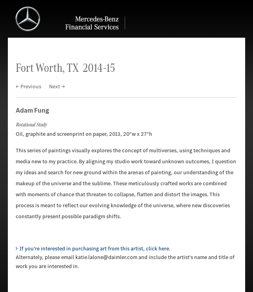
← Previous (28, 86)
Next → (57, 86)
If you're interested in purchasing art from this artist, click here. (95, 248)
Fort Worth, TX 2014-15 (65, 67)
